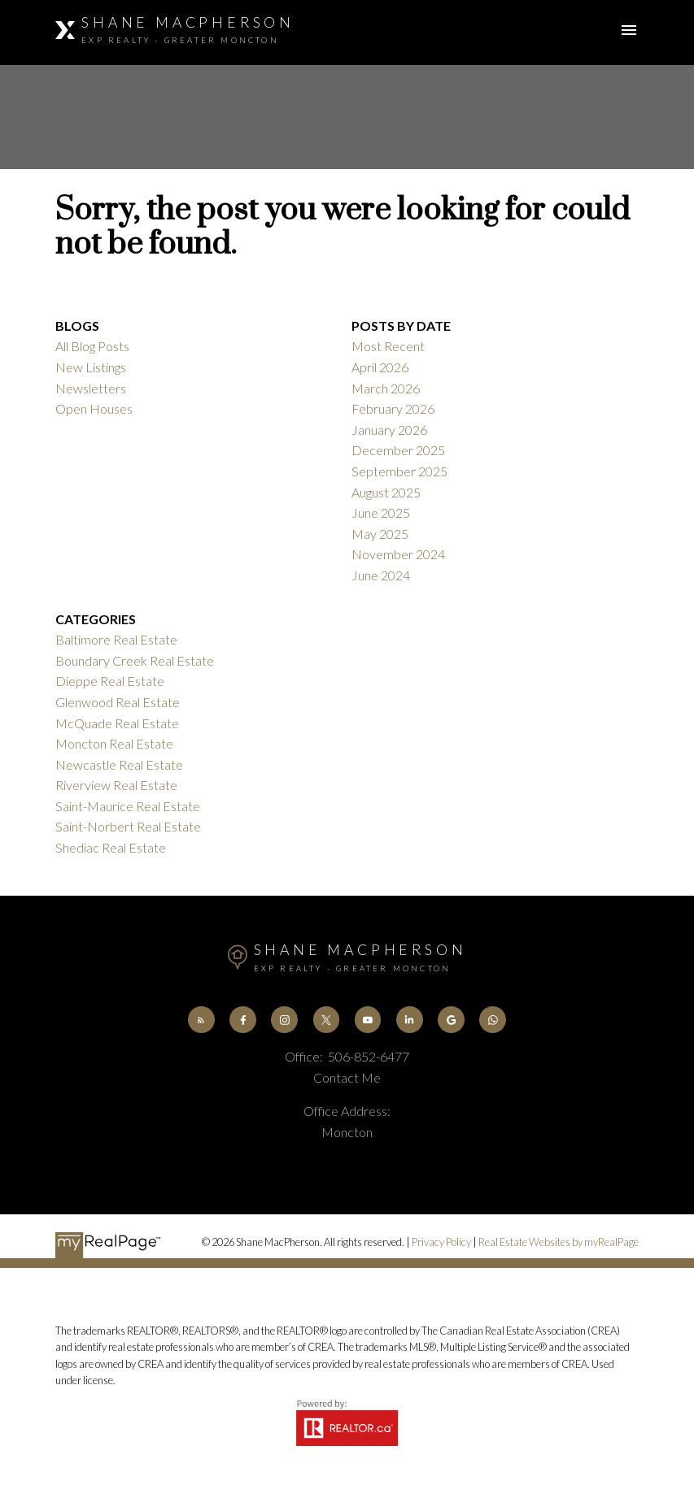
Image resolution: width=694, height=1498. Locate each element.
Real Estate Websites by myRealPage (558, 1241)
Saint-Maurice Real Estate (127, 806)
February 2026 (392, 408)
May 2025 (379, 533)
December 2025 (398, 450)
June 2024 (380, 575)
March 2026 (385, 388)
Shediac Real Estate (110, 847)
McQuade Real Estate (117, 723)
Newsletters (90, 388)
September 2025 (399, 471)
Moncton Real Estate (114, 743)
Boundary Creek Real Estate (134, 660)
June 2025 (380, 512)
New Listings (90, 367)
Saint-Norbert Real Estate (128, 826)
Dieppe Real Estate (109, 680)
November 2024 (398, 554)
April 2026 (379, 367)
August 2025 (386, 492)
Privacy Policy (441, 1241)
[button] (201, 1019)
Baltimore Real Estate (116, 639)
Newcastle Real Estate (119, 764)
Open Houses (94, 408)
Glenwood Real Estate (117, 702)
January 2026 (389, 429)
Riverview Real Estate (116, 784)
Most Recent (388, 346)
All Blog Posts (92, 346)
